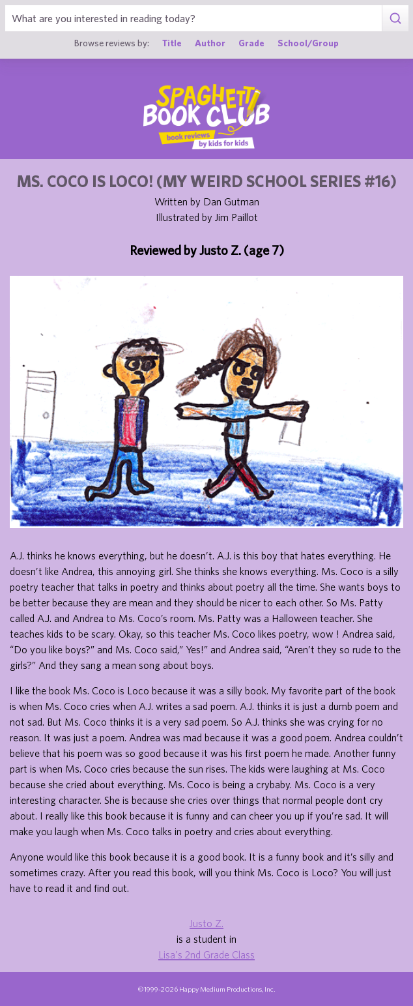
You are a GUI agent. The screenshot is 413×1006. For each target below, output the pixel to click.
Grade (251, 43)
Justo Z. (206, 923)
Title (172, 43)
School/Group (308, 43)
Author (210, 43)
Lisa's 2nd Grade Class (206, 954)
